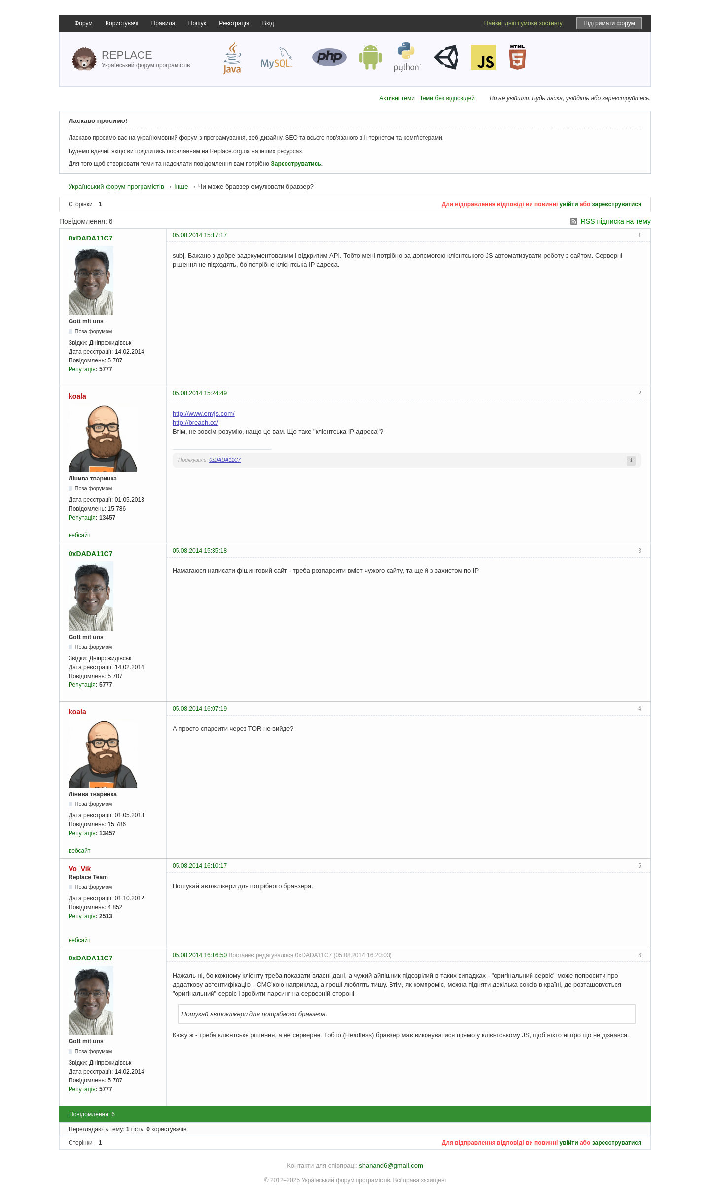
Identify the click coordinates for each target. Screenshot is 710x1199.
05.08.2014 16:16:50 (200, 955)
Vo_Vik (80, 869)
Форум (83, 23)
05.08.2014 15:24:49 (200, 393)
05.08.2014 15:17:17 (200, 235)
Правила (163, 23)
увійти (569, 204)
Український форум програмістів (116, 186)
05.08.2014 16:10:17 (200, 865)
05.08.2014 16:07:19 (200, 708)
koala (77, 396)
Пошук (197, 23)
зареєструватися (616, 204)
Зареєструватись (296, 163)
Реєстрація (234, 23)
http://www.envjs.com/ (204, 413)
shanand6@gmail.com (391, 1165)
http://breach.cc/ (195, 422)
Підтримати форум (609, 23)
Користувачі (122, 23)
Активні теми (397, 98)
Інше (181, 186)
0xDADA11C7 (90, 238)
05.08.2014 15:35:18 (200, 550)
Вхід (268, 23)
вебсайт (79, 535)
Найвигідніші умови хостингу (523, 23)
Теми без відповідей (447, 98)
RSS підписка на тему (616, 221)
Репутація (82, 369)
